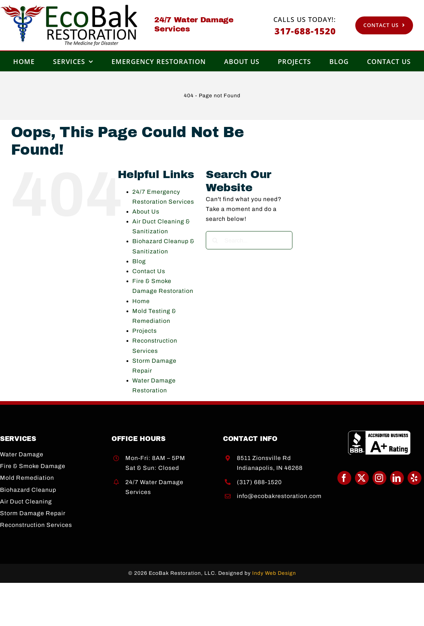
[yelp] (414, 478)
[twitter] (362, 478)
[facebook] (344, 478)
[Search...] (249, 240)
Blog (139, 261)
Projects (144, 331)
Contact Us (148, 271)
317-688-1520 (305, 31)
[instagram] (379, 478)
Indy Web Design (274, 573)
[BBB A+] (379, 433)
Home (141, 301)
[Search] (215, 240)
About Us (145, 211)
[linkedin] (397, 478)
